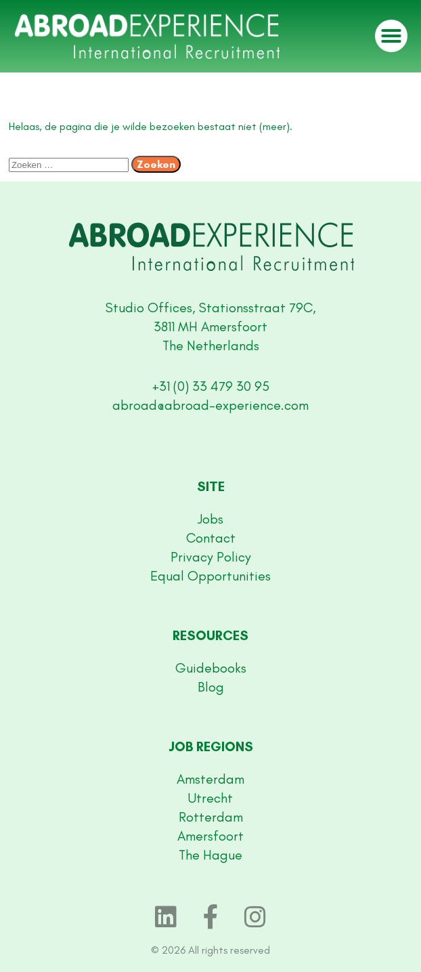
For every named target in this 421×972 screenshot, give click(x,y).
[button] (391, 36)
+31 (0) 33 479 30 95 (210, 386)
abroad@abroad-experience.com (210, 405)
